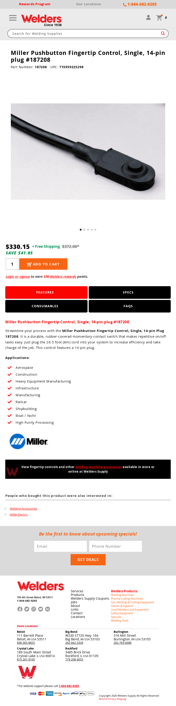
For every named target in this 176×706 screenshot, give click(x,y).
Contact (76, 613)
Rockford (71, 648)
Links (75, 609)
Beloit (21, 632)
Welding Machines (122, 595)
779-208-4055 (74, 659)
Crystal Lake (25, 648)
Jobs (74, 602)
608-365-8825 (26, 642)
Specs (128, 292)
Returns (103, 699)
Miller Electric (19, 514)
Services (77, 591)
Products (77, 595)
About (75, 606)
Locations (78, 616)
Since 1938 (53, 25)
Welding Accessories (23, 509)
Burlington (121, 632)
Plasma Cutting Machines (127, 598)
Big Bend (71, 632)
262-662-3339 (74, 642)
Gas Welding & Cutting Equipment (132, 602)
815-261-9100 (26, 659)
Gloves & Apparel (122, 606)
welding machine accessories (98, 467)
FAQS (128, 306)
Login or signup (18, 276)
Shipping (121, 699)
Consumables (45, 306)
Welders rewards (63, 276)
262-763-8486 (123, 642)
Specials (116, 617)
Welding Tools (120, 620)
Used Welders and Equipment (130, 609)
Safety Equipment (122, 613)
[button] (81, 230)
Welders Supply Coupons (90, 598)
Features (45, 292)
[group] (88, 151)
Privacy (112, 699)
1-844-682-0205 (27, 600)
